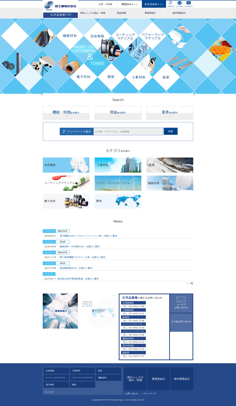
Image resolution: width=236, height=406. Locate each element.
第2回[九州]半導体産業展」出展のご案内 (78, 278)
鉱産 (100, 370)
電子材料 (50, 384)
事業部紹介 (150, 12)
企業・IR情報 (105, 4)
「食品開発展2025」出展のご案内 (74, 267)
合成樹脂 (50, 370)
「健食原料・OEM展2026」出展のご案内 (78, 246)
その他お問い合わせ (181, 321)
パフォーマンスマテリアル (82, 377)
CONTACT (189, 6)
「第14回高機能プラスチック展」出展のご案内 (81, 257)
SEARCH (171, 6)
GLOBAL (179, 6)
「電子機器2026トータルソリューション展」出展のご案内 (87, 235)
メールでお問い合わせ (181, 306)
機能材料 (102, 377)
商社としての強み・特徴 (92, 12)
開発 (74, 384)
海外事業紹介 (179, 12)
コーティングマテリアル (55, 377)
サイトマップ (149, 393)
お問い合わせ (132, 393)
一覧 (190, 283)
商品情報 (121, 12)
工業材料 (76, 370)
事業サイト (129, 4)
